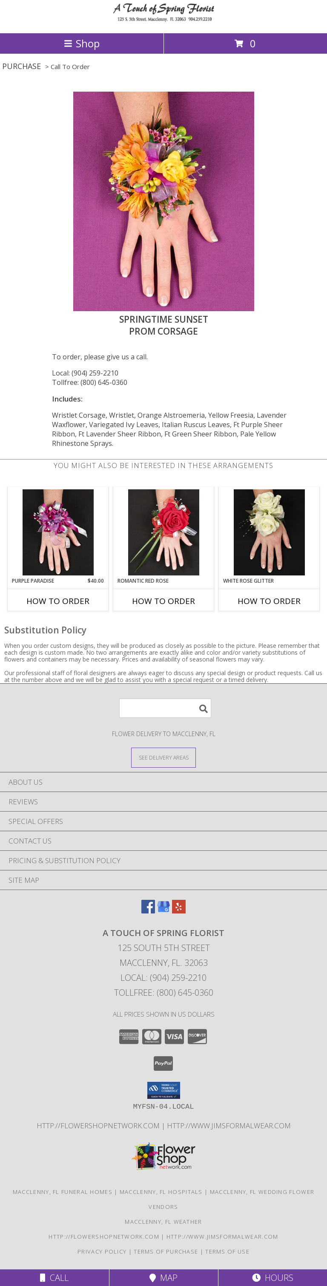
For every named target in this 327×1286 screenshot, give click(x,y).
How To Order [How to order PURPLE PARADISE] (57, 601)
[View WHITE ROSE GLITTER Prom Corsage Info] (269, 532)
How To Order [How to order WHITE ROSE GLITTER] (269, 601)
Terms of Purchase (166, 1251)
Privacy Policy (101, 1251)
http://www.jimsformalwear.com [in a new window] (229, 1125)
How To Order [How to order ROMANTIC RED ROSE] (163, 601)
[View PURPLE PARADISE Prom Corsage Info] (58, 532)
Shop (82, 43)
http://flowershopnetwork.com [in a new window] (99, 1125)
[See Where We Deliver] (163, 757)
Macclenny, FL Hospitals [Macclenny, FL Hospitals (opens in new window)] (161, 1192)
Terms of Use (227, 1251)
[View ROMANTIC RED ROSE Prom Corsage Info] (163, 532)
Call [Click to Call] (54, 1277)
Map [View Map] (163, 1277)
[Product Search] (165, 708)
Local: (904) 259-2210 (85, 373)
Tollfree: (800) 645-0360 (89, 382)
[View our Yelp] (179, 911)
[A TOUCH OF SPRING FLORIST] (163, 21)
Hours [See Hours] (272, 1277)
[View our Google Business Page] (163, 911)
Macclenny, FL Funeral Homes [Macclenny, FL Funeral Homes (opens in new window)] (62, 1192)
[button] (163, 1090)
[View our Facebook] (148, 911)
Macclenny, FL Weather (163, 1221)
